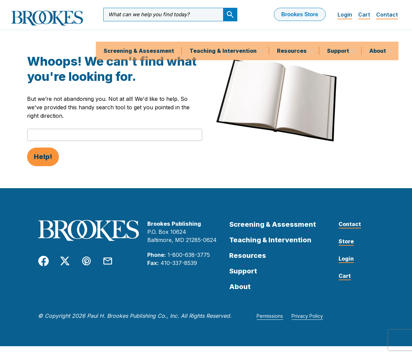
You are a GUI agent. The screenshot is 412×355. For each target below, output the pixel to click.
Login (345, 14)
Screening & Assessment (139, 38)
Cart (364, 14)
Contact (387, 14)
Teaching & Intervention (224, 38)
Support (338, 38)
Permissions (270, 325)
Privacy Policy (307, 325)
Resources (292, 38)
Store (346, 250)
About (378, 38)
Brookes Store (299, 14)
